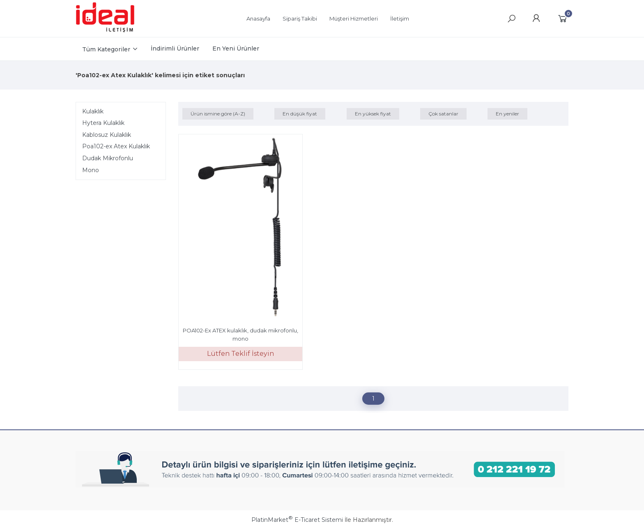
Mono (90, 170)
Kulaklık (93, 111)
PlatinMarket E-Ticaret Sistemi (297, 519)
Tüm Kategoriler (106, 49)
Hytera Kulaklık (103, 123)
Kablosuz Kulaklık (106, 134)
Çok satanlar (443, 114)
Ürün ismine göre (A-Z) (218, 114)
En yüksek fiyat (373, 114)
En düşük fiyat (300, 114)
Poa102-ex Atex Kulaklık (116, 146)
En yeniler (507, 114)
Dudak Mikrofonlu (107, 158)
